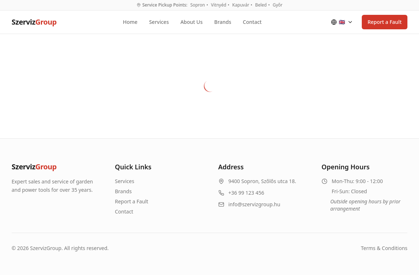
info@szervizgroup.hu (254, 204)
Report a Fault (385, 21)
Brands (222, 21)
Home (130, 21)
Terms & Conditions (384, 248)
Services (159, 21)
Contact (252, 21)
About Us (191, 21)
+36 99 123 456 (246, 192)
